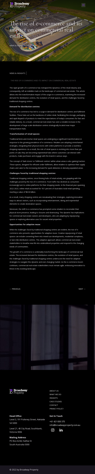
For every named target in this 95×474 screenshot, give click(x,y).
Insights (54, 398)
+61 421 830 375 (57, 421)
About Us (54, 391)
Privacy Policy (56, 408)
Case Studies (56, 401)
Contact (54, 405)
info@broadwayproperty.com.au (65, 425)
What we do (55, 394)
